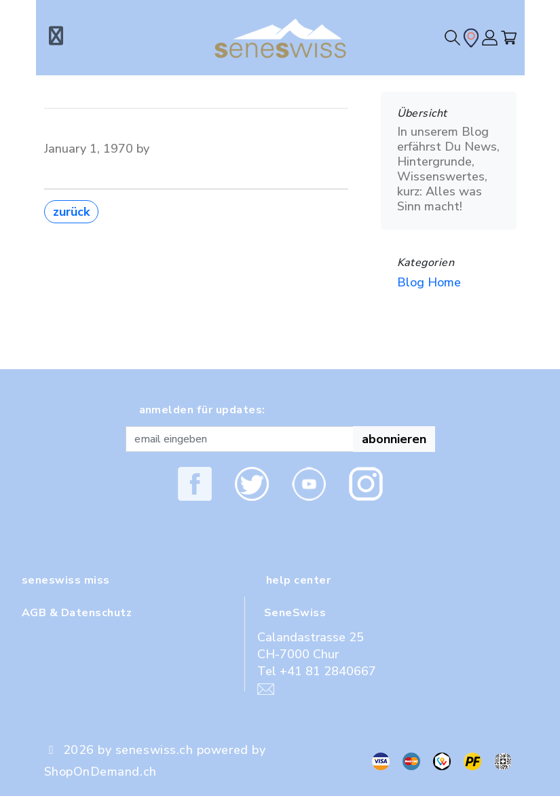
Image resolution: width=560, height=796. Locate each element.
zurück (71, 212)
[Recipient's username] (240, 439)
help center (298, 580)
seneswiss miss (66, 580)
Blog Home (429, 282)
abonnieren (394, 439)
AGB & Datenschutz (77, 612)
